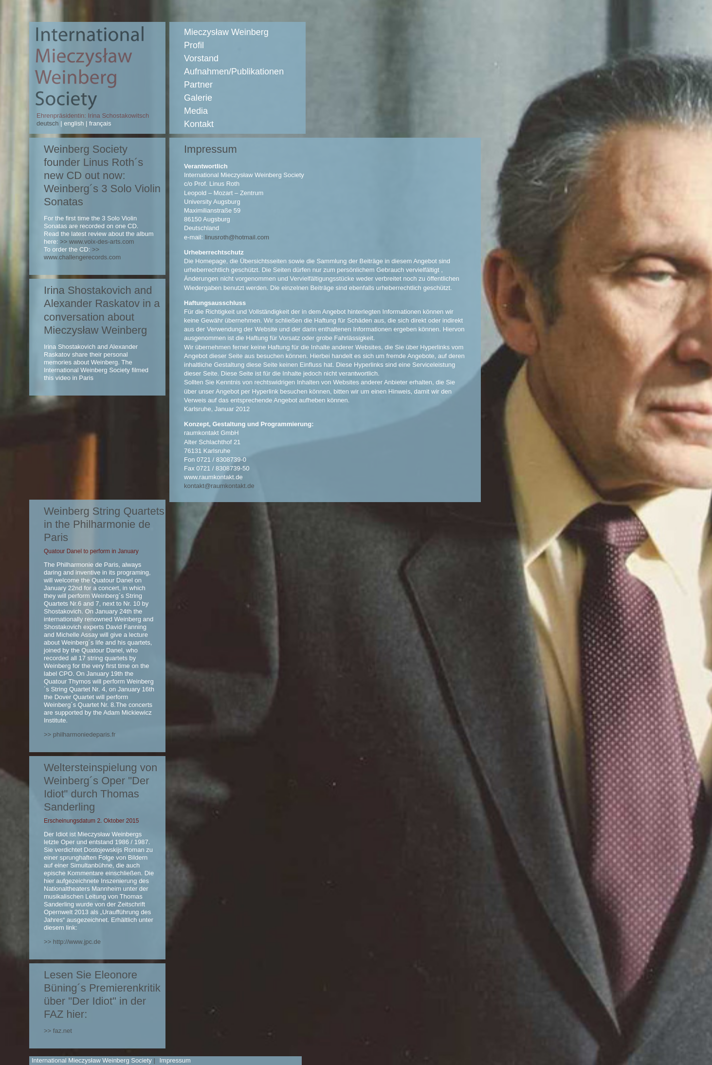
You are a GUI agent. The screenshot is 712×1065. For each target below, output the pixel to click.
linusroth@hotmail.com (237, 237)
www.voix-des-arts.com (101, 241)
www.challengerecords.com (82, 257)
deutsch (48, 123)
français (99, 123)
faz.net (62, 1030)
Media (196, 111)
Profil (194, 45)
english (74, 123)
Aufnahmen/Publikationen (234, 71)
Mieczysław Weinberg (226, 32)
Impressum (174, 1060)
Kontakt (199, 124)
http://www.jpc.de (77, 941)
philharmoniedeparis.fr (84, 734)
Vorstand (201, 58)
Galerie (198, 98)
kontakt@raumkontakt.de (219, 485)
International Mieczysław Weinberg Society (92, 1060)
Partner (198, 85)
